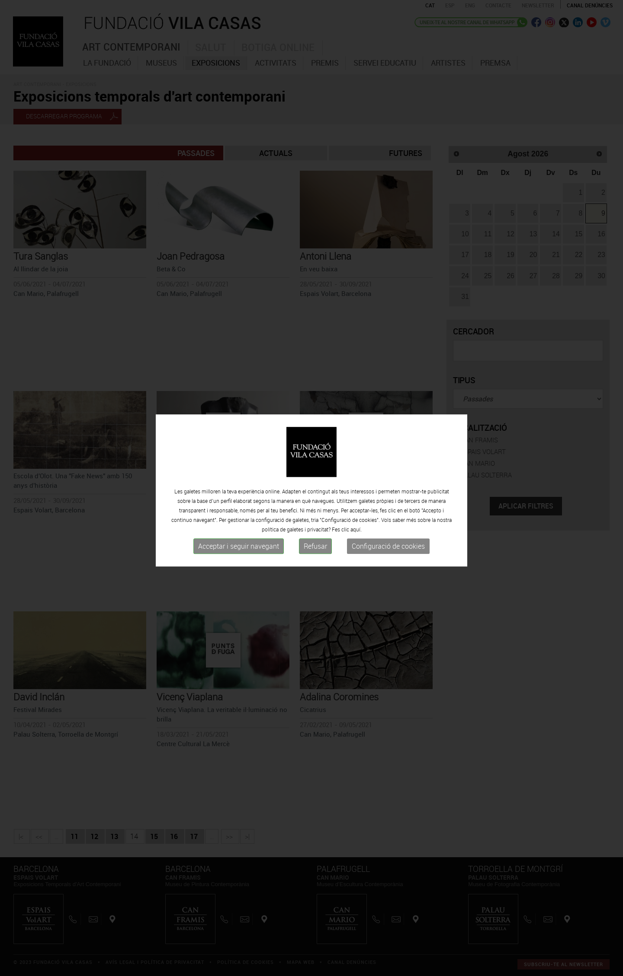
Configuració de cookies (388, 549)
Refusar (315, 549)
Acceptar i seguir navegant (238, 549)
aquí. (356, 532)
